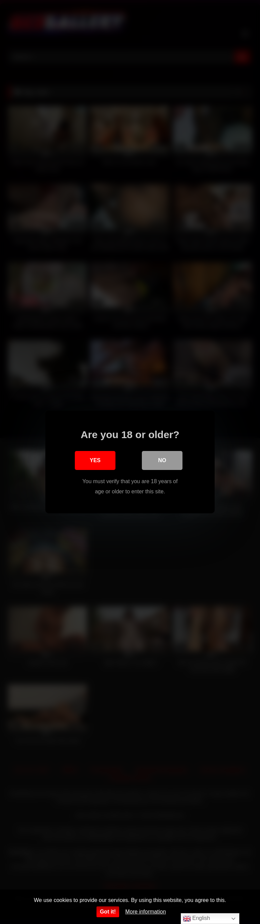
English (196, 919)
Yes (95, 460)
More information (145, 912)
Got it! (108, 912)
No (162, 460)
